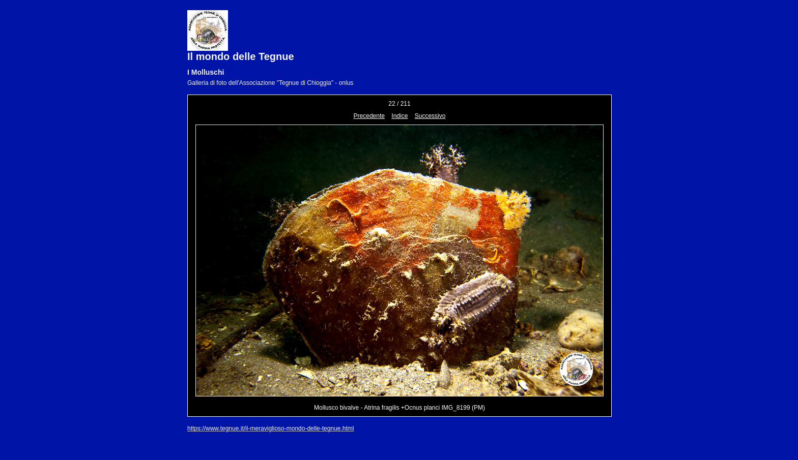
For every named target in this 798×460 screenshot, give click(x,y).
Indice (399, 115)
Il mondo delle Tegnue (240, 56)
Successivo (430, 115)
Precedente (369, 115)
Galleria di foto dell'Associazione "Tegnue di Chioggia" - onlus (270, 82)
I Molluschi (205, 72)
